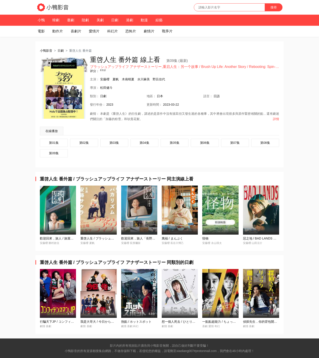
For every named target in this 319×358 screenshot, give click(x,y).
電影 (41, 31)
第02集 (84, 142)
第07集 (235, 142)
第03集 (114, 142)
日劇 (114, 20)
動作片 (57, 31)
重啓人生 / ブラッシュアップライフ (105, 238)
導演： (94, 87)
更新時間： (154, 104)
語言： (208, 96)
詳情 (276, 119)
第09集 (54, 153)
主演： (94, 79)
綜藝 (159, 20)
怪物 (205, 238)
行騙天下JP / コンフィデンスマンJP (65, 321)
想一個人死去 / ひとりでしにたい (185, 321)
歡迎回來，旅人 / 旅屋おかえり (61, 238)
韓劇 (55, 20)
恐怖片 (130, 31)
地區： (151, 96)
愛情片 (94, 31)
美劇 (100, 20)
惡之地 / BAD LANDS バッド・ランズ (269, 238)
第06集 (205, 142)
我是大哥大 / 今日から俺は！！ (101, 321)
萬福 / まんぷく (172, 238)
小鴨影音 (46, 50)
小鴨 (41, 20)
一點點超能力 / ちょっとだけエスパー (228, 321)
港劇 (129, 20)
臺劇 (70, 20)
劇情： (94, 113)
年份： (97, 104)
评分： (94, 71)
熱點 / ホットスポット (136, 321)
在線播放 (51, 131)
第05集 (174, 142)
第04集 (144, 142)
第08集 (265, 142)
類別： (94, 96)
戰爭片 (167, 31)
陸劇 (85, 20)
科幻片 (112, 31)
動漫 (144, 20)
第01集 (54, 142)
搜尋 (273, 7)
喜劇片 (76, 31)
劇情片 (149, 31)
